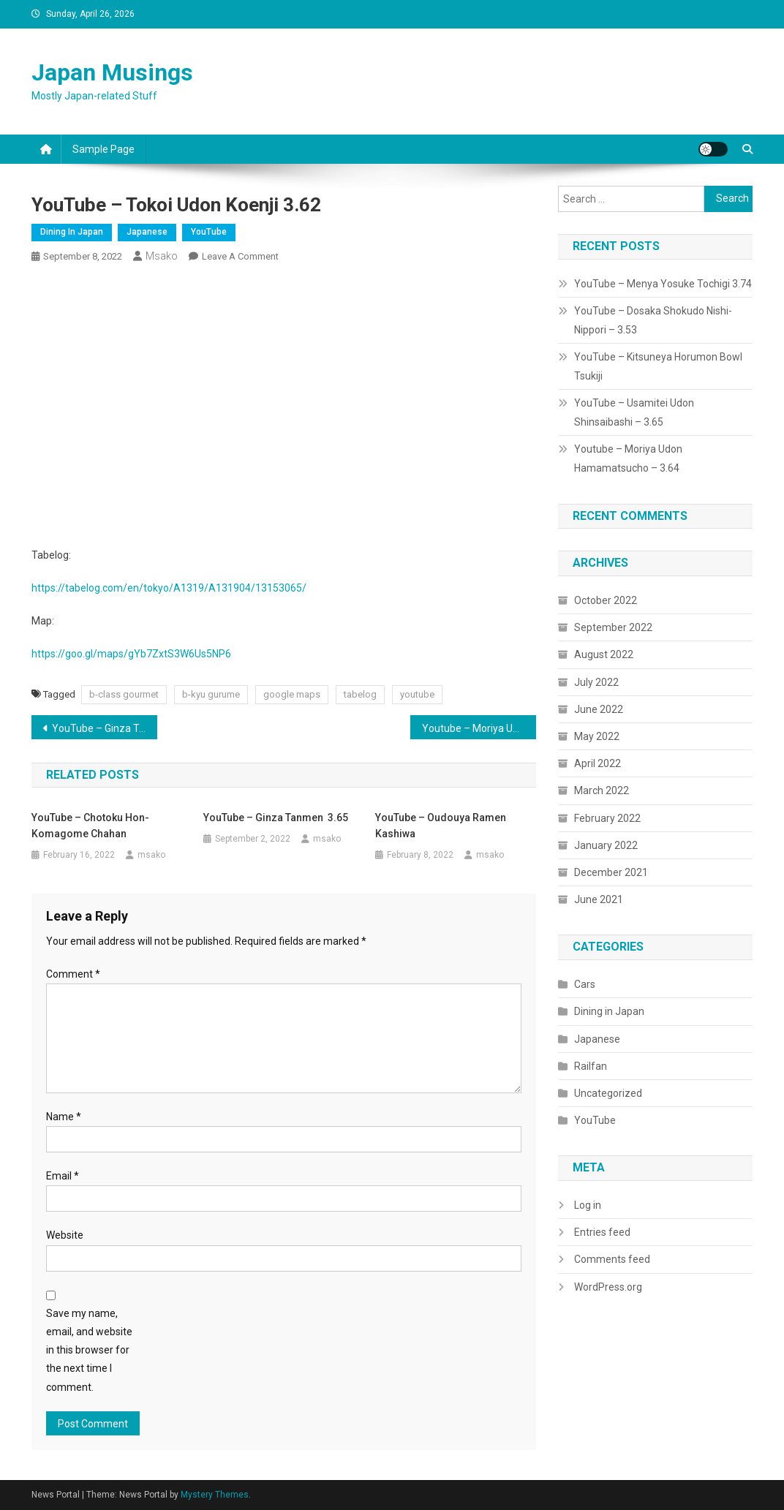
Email (62, 1176)
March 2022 (601, 790)
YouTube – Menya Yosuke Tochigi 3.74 (663, 284)
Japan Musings (112, 72)
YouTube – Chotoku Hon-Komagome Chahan (90, 825)
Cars (584, 984)
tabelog (360, 694)
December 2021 (611, 872)
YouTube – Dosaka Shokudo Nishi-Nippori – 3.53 (653, 320)
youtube (417, 694)
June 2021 (598, 899)
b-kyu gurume (211, 694)
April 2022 (597, 763)
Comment (73, 974)
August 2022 (603, 654)
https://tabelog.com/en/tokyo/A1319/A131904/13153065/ (168, 588)
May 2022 (596, 736)
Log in (587, 1205)
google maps (291, 694)
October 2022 (605, 600)
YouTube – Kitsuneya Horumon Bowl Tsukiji (658, 366)
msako (162, 256)
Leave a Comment (240, 256)
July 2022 (596, 682)
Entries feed (602, 1232)
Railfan (590, 1066)
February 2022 (607, 818)
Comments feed (612, 1259)
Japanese (147, 232)
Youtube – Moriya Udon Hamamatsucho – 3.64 (479, 728)
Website (64, 1235)
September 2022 (613, 627)
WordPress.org (608, 1287)
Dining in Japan (71, 232)
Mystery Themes (215, 1495)
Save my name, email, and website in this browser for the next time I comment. (89, 1350)
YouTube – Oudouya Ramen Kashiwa (440, 825)
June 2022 (598, 709)
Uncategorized (608, 1093)
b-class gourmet (124, 694)
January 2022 (606, 845)
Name (63, 1116)
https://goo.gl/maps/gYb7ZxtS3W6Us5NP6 (131, 654)
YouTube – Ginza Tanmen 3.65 (105, 728)
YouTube (209, 232)
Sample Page (103, 149)
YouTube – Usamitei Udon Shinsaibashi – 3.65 (634, 412)
